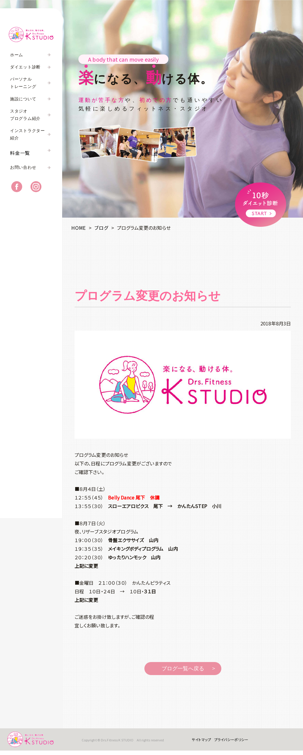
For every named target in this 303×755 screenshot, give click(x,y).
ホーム (16, 55)
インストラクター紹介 (27, 134)
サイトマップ (198, 741)
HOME (78, 227)
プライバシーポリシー (228, 741)
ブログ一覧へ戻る (183, 669)
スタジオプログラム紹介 (25, 115)
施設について (23, 99)
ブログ (101, 227)
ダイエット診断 (25, 67)
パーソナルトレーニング (23, 83)
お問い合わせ (23, 171)
